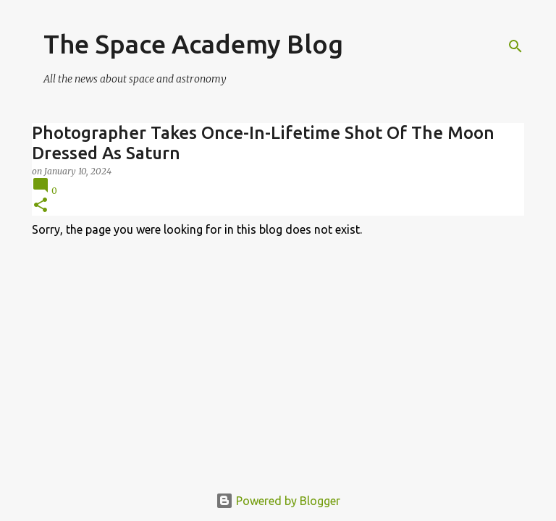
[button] (40, 206)
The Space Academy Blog (193, 44)
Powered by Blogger (278, 500)
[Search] (515, 46)
